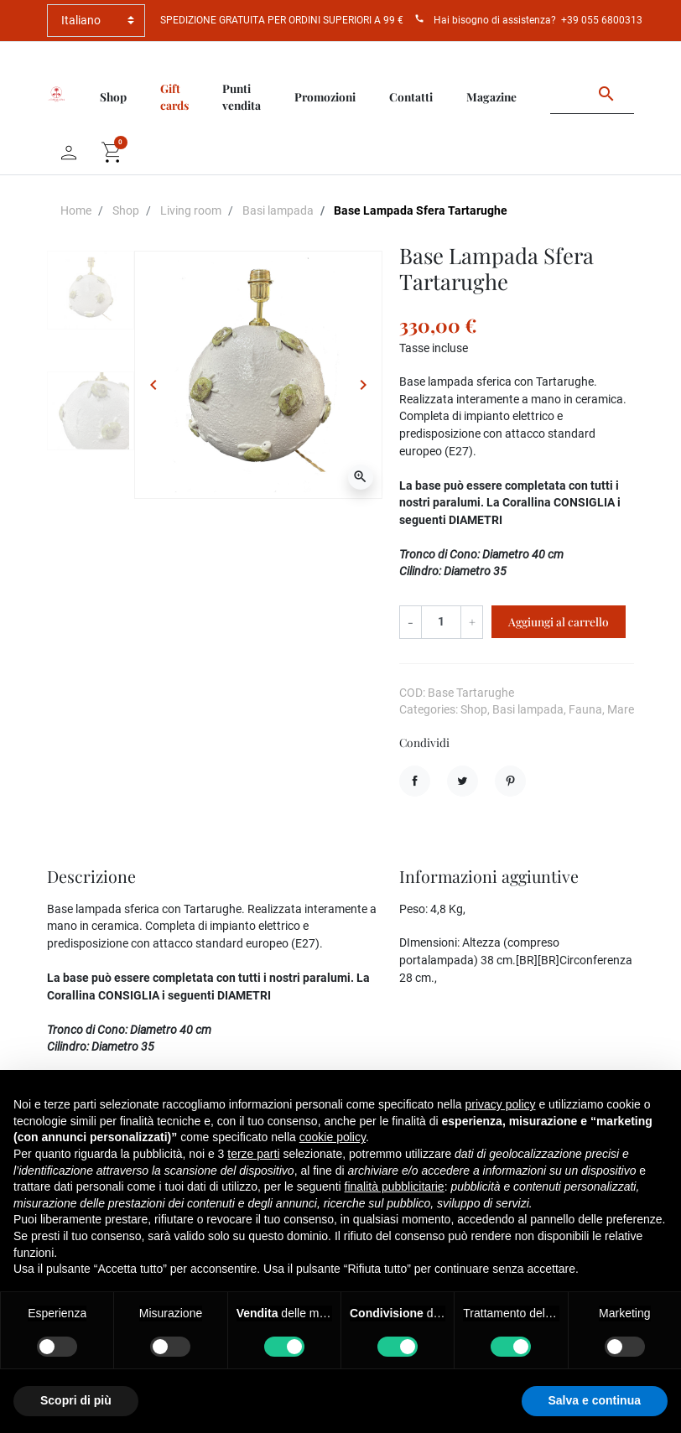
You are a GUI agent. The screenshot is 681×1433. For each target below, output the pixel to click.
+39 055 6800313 (601, 20)
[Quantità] (441, 621)
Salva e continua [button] (594, 1400)
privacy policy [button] (500, 1104)
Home (75, 210)
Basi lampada (278, 210)
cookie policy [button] (332, 1137)
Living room (190, 210)
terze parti (253, 1153)
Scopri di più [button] (76, 1400)
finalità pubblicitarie (394, 1186)
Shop (125, 210)
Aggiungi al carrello (558, 621)
